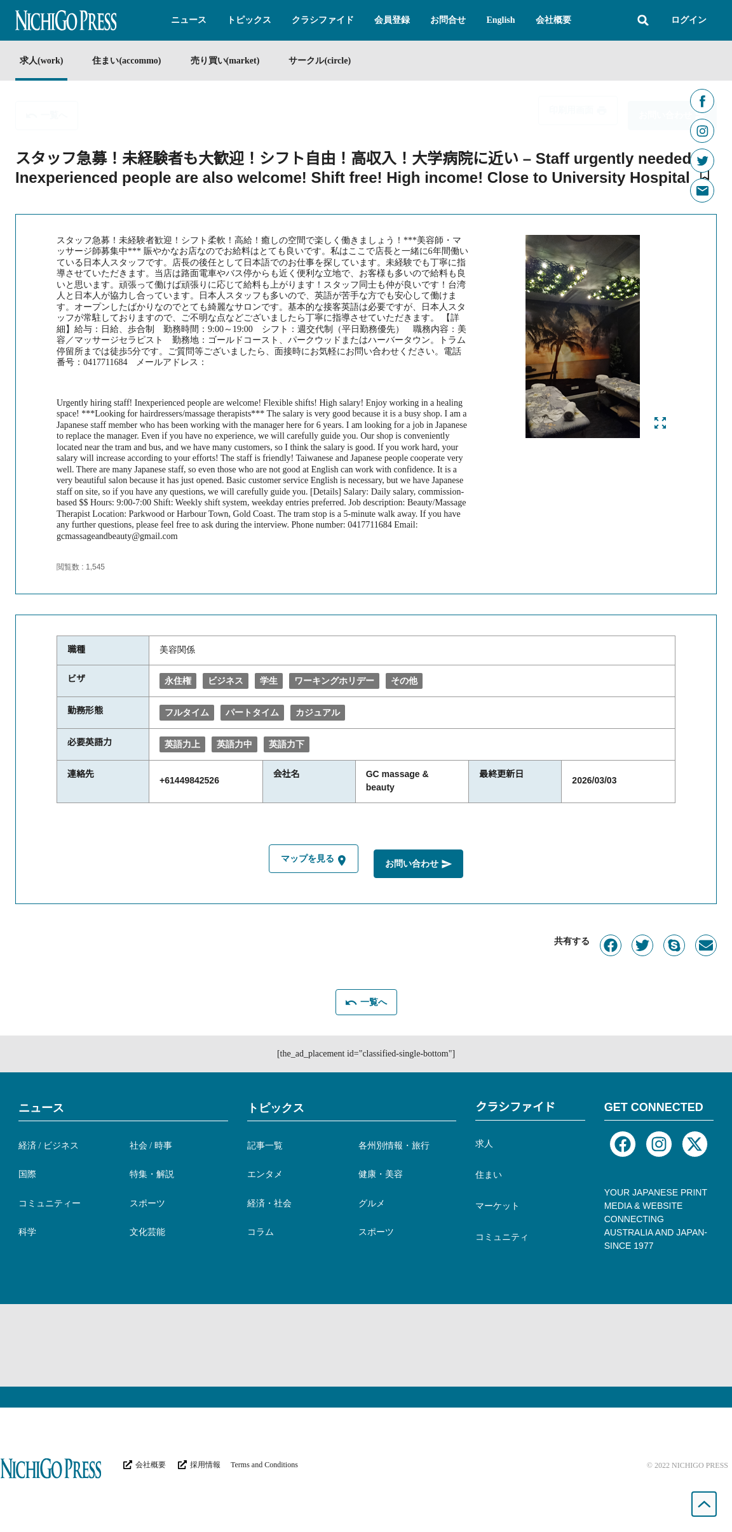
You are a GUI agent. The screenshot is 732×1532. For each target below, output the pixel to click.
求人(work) (41, 60)
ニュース (41, 1108)
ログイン (689, 20)
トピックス (275, 1108)
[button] (189, 20)
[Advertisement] (366, 1345)
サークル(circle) (319, 60)
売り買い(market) (225, 60)
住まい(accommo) (126, 60)
